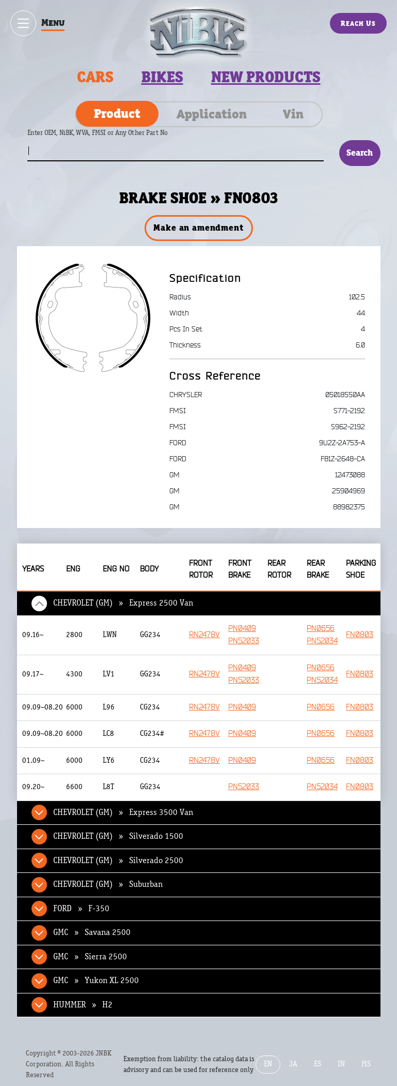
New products (266, 77)
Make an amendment (198, 227)
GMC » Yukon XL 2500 (96, 980)
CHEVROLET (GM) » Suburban (108, 884)
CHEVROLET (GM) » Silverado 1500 (118, 836)
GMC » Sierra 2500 (90, 957)
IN (341, 1064)
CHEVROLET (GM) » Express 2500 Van (123, 603)
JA (293, 1064)
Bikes (162, 77)
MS (366, 1064)
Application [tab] (212, 113)
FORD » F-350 (81, 908)
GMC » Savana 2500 (92, 932)
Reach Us (358, 23)
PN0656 (321, 629)
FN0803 (359, 635)
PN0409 (242, 629)
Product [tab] (117, 113)
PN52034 (322, 641)
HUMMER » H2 (83, 1005)
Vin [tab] (293, 113)
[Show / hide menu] (23, 23)
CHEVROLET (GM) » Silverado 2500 (118, 860)
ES (317, 1064)
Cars (95, 77)
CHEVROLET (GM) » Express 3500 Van (123, 812)
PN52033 (243, 641)
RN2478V (204, 635)
